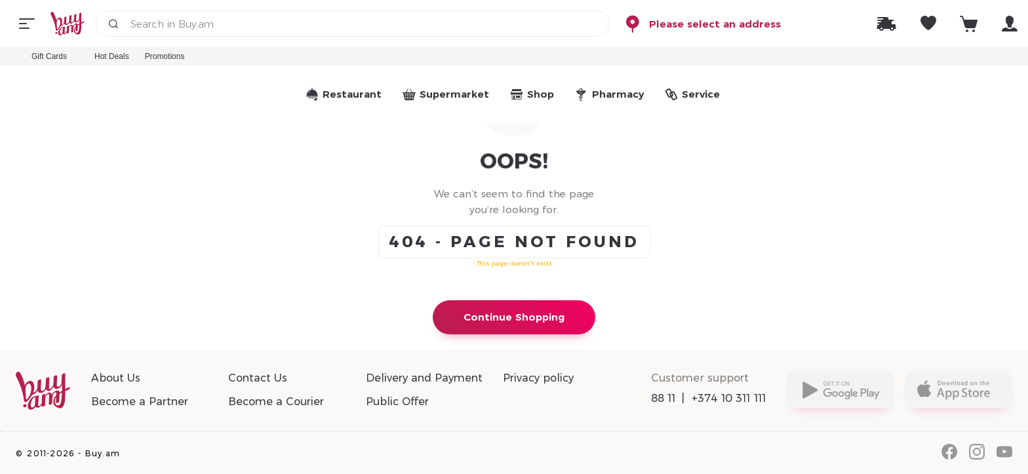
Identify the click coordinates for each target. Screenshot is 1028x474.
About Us (115, 378)
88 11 (663, 398)
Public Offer (397, 401)
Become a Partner (139, 401)
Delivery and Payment (424, 378)
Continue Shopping (514, 317)
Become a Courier (276, 401)
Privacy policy (538, 378)
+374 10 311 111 (729, 398)
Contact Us (257, 378)
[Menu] (27, 23)
